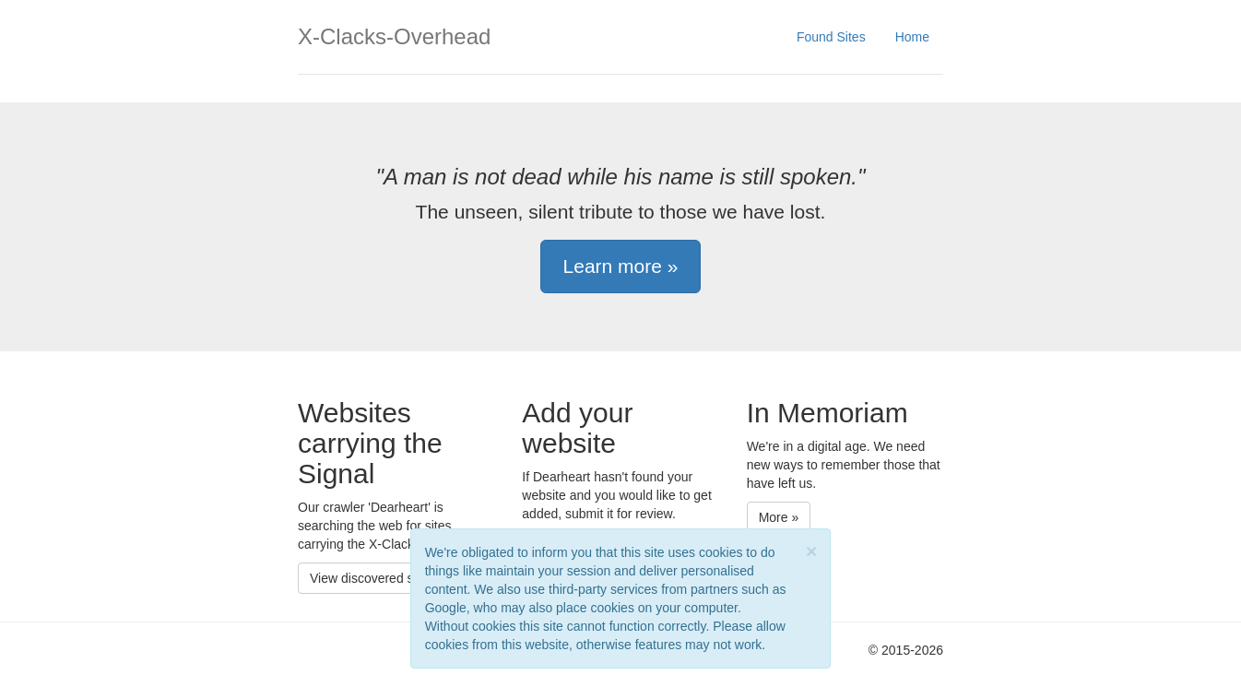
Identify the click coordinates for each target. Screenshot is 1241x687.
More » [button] (779, 517)
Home (912, 37)
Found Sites (831, 37)
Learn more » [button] (621, 266)
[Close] (811, 551)
